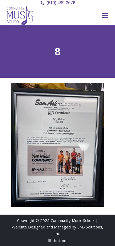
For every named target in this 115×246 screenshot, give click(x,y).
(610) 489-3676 (61, 3)
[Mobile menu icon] (105, 15)
